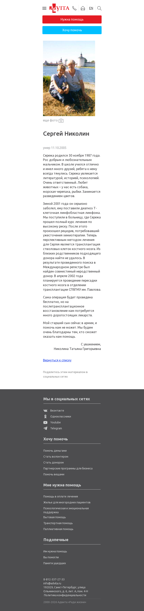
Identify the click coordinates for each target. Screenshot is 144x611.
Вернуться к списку (57, 360)
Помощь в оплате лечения (60, 496)
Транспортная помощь (58, 523)
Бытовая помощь (54, 517)
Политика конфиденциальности (65, 595)
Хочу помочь (72, 30)
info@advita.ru (52, 583)
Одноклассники (57, 416)
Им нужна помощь (55, 551)
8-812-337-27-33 (54, 579)
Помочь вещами (53, 474)
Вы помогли (51, 557)
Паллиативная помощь (58, 529)
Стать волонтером (55, 456)
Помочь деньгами (55, 450)
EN (91, 8)
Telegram (52, 428)
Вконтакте (53, 410)
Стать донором (53, 462)
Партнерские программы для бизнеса (68, 468)
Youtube (52, 422)
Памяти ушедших (54, 563)
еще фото (53, 120)
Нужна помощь (72, 19)
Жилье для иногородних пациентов (67, 502)
